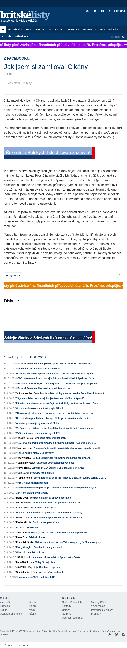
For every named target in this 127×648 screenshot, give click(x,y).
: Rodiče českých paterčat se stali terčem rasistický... (50, 512)
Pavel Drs (21, 537)
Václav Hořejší (25, 438)
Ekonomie (5, 606)
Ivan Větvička (24, 448)
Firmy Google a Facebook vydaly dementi (39, 547)
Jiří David (21, 532)
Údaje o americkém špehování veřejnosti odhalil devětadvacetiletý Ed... (55, 373)
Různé (32, 613)
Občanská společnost (11, 613)
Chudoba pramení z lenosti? (50, 438)
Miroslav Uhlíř (23, 502)
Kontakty (66, 606)
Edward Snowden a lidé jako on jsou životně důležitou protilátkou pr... (56, 363)
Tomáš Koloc (24, 477)
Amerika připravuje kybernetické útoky (37, 423)
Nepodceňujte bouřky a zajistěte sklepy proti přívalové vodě (67, 448)
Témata (73, 29)
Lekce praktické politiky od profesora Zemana (56, 517)
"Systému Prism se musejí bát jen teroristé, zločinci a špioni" (50, 398)
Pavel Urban (22, 517)
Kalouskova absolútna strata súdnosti (37, 507)
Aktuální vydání (20, 29)
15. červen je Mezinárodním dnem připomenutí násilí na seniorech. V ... (56, 443)
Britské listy (27, 16)
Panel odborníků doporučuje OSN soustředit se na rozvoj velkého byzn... (57, 487)
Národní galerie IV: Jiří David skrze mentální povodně (57, 532)
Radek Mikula (23, 522)
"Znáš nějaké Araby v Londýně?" (35, 453)
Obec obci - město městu (30, 552)
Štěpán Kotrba (24, 393)
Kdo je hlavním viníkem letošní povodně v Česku (54, 557)
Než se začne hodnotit (51, 572)
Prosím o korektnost (27, 527)
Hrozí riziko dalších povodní (32, 482)
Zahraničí (5, 602)
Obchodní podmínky (72, 617)
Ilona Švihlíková (25, 562)
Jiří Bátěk (21, 567)
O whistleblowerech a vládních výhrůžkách (39, 408)
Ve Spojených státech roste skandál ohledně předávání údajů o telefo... (55, 428)
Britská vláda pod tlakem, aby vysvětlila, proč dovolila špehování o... (54, 418)
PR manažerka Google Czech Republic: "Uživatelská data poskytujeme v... (58, 383)
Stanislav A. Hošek (26, 572)
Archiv (40, 29)
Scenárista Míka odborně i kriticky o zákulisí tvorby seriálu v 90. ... (70, 477)
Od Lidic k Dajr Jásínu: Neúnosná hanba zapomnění (61, 458)
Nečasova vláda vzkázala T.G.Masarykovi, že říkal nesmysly (68, 542)
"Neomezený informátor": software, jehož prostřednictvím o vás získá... (55, 413)
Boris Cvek (22, 497)
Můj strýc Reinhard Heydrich (44, 567)
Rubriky (89, 29)
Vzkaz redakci (98, 606)
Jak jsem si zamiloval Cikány (32, 492)
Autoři (6, 36)
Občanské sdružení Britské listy (37, 631)
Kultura (3, 610)
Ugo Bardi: (36, 473)
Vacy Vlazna (24, 458)
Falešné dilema (36, 537)
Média (32, 610)
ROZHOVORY (56, 29)
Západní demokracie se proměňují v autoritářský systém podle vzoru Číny (57, 403)
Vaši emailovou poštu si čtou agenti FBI (38, 433)
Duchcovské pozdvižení (46, 522)
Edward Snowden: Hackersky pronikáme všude (43, 388)
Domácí (33, 602)
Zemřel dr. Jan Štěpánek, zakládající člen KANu (58, 468)
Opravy (66, 610)
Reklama (66, 613)
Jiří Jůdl (20, 557)
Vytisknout (13, 275)
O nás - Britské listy (72, 602)
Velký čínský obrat (45, 562)
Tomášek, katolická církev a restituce (50, 497)
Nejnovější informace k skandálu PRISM (39, 368)
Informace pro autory (102, 610)
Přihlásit (117, 11)
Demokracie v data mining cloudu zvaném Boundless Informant (69, 393)
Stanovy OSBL (98, 602)
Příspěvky (21, 36)
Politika (33, 606)
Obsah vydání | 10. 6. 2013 (25, 357)
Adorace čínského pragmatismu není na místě (58, 502)
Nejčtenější (109, 29)
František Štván (24, 542)
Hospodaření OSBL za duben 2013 (36, 577)
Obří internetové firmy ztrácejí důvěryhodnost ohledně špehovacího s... (56, 378)
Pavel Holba (24, 468)
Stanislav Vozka (26, 462)
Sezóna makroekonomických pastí (55, 462)
